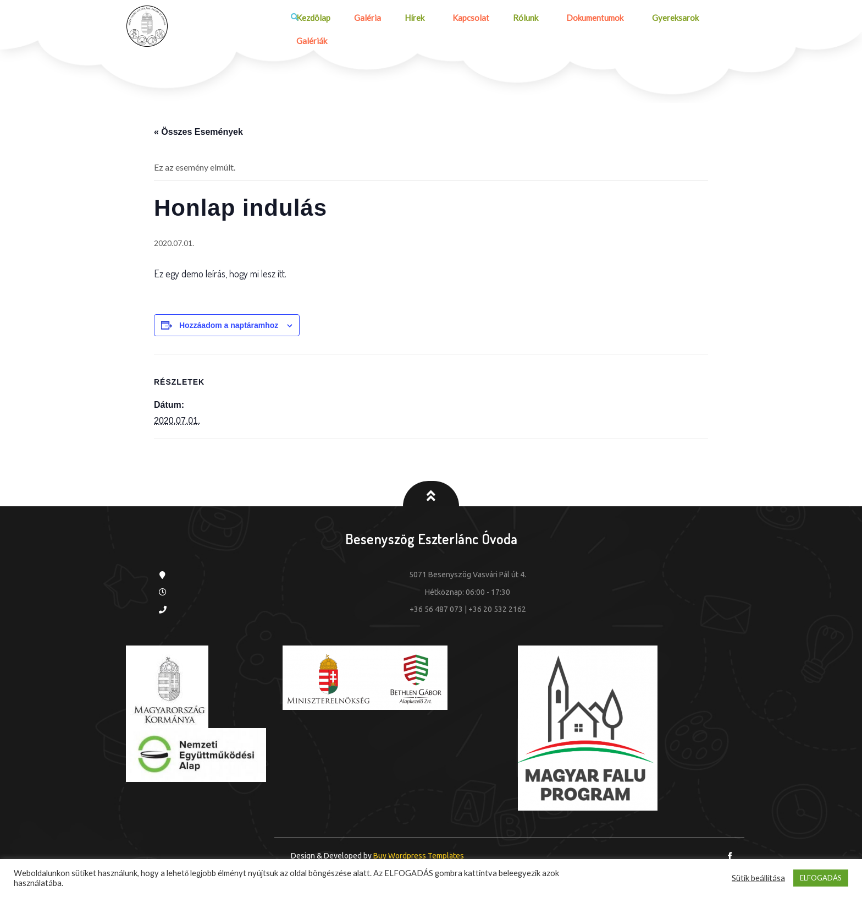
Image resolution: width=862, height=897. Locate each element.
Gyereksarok (671, 19)
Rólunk (518, 19)
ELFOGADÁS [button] (821, 877)
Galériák (309, 42)
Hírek (408, 19)
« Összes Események (198, 132)
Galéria (363, 19)
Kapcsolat (465, 19)
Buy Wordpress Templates (418, 856)
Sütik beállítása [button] (758, 878)
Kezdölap (311, 19)
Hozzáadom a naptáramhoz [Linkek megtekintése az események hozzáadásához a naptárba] (228, 325)
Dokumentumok (589, 19)
